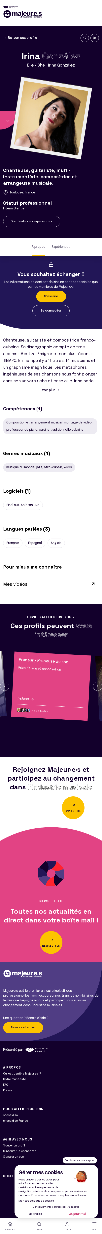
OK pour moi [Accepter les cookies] (77, 1214)
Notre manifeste (14, 1079)
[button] (4, 686)
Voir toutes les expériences (31, 221)
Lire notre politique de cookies (36, 1200)
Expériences (61, 247)
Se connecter (51, 310)
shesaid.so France (15, 1120)
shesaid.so (10, 1115)
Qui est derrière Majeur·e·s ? (22, 1073)
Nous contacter (23, 1027)
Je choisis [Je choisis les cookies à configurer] (35, 1214)
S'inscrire (51, 296)
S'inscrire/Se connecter (19, 1151)
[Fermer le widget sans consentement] (80, 1160)
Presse (8, 1090)
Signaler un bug (13, 1156)
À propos (38, 247)
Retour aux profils (21, 38)
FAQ (5, 1085)
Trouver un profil (14, 1145)
